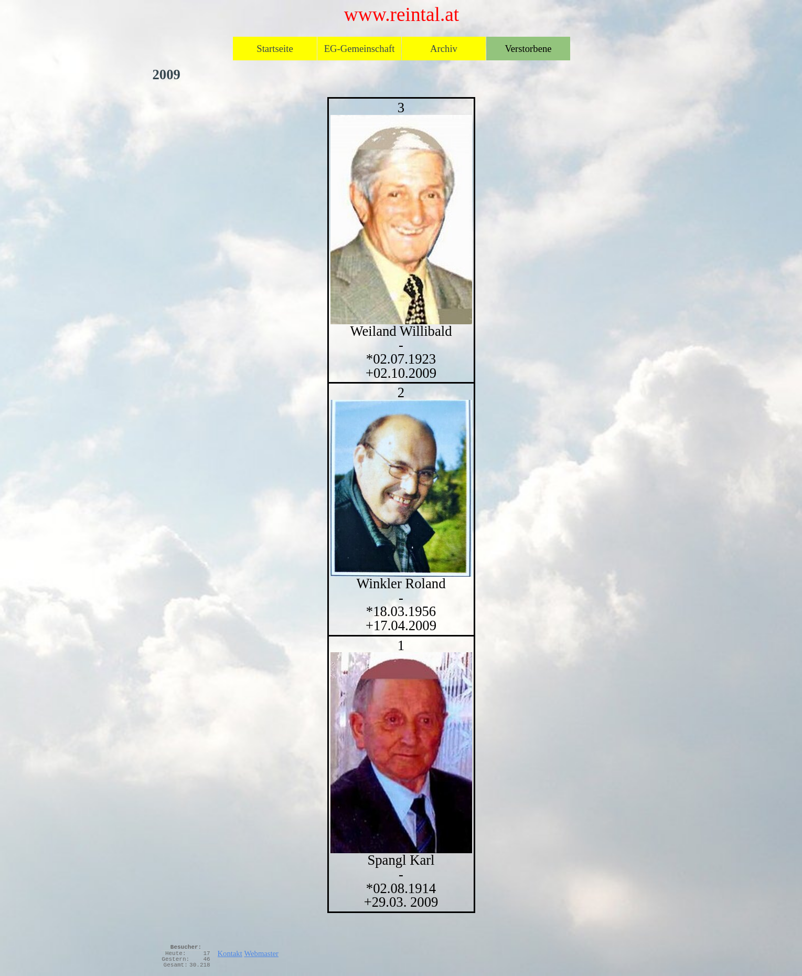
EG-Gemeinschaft (359, 48)
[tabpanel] (401, 505)
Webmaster (261, 953)
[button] (401, 752)
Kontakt (230, 953)
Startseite (274, 48)
